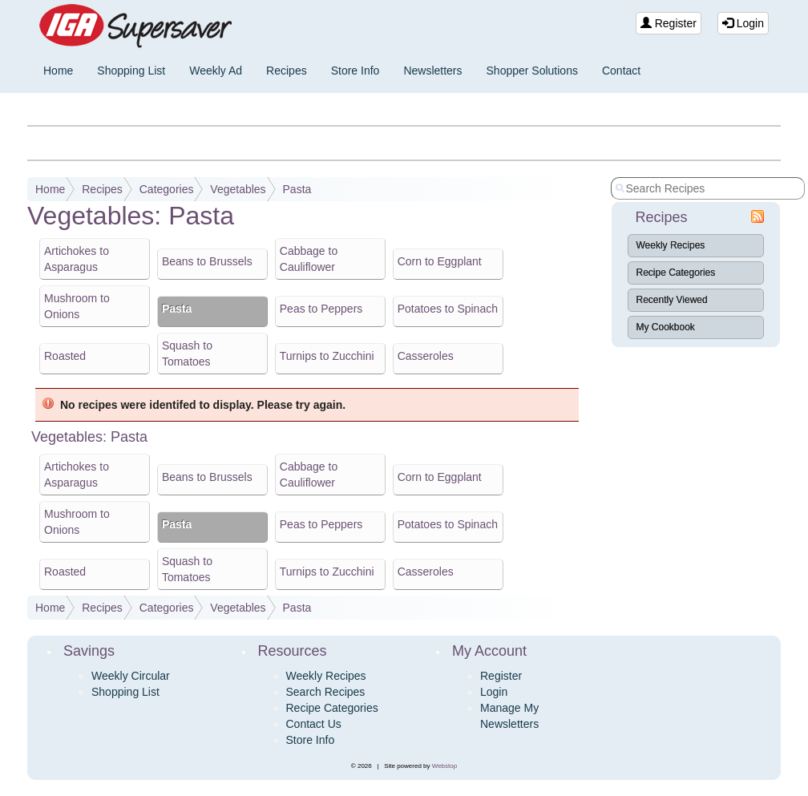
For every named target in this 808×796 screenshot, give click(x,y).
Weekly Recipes (670, 245)
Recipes (286, 70)
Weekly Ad (215, 70)
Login (743, 23)
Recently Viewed (672, 299)
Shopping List (131, 70)
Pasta (297, 189)
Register (668, 23)
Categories (166, 189)
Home (58, 70)
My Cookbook (665, 327)
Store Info (355, 70)
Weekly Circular (130, 675)
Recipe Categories (676, 272)
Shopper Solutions (532, 70)
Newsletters (432, 70)
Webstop (444, 766)
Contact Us (313, 723)
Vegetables (237, 189)
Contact (621, 70)
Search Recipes (326, 691)
